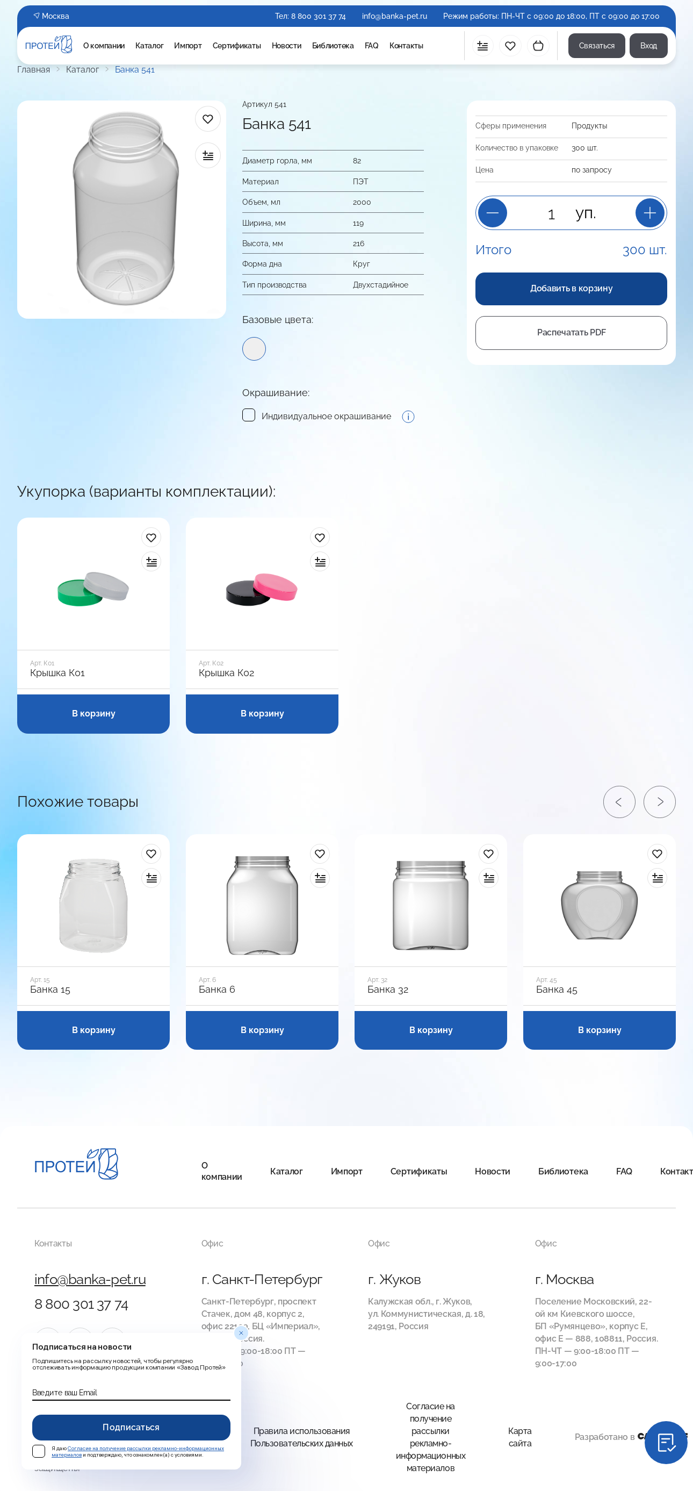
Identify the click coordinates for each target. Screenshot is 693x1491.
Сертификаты (237, 45)
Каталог (149, 45)
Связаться (597, 45)
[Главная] (76, 1165)
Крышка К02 (226, 673)
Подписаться (131, 1427)
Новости (286, 45)
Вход (648, 45)
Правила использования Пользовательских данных (301, 1437)
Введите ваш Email (64, 1392)
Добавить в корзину (571, 288)
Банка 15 (50, 989)
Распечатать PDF (571, 332)
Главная (33, 70)
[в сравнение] (208, 155)
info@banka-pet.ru (394, 16)
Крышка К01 (57, 673)
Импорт (187, 45)
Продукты (589, 125)
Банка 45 (557, 989)
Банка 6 (217, 989)
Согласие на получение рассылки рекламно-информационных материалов (430, 1437)
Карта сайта (520, 1437)
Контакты (406, 45)
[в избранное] (208, 119)
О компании (104, 45)
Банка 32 (387, 989)
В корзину (94, 713)
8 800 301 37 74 (318, 16)
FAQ (372, 45)
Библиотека (333, 45)
